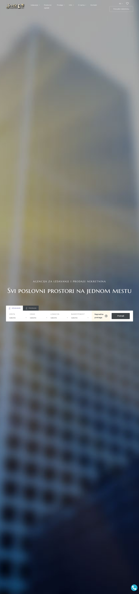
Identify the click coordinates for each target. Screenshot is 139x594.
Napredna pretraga (98, 316)
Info (71, 5)
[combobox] (18, 317)
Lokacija (54, 314)
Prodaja (60, 5)
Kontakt (93, 5)
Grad (32, 314)
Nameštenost (78, 314)
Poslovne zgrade (47, 6)
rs (120, 4)
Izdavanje (34, 5)
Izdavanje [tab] (14, 308)
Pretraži (120, 316)
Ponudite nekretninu (121, 9)
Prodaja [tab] (30, 308)
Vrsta (12, 314)
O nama (81, 5)
